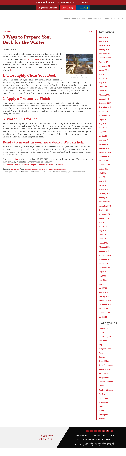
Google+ (36, 165)
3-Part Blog (104, 338)
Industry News (105, 376)
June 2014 (103, 285)
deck (12, 70)
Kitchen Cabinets (106, 389)
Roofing (102, 414)
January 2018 (104, 151)
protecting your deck (41, 170)
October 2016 (105, 214)
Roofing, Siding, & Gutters (70, 18)
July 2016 (103, 226)
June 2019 (103, 79)
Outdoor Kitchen (106, 397)
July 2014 (103, 281)
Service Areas (82, 448)
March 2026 (104, 37)
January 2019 (104, 100)
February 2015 (105, 251)
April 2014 (103, 293)
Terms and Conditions (103, 448)
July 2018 (103, 125)
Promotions (104, 406)
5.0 (55, 2)
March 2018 (104, 142)
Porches (102, 402)
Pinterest (27, 165)
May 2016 (103, 235)
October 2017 (104, 163)
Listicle (102, 393)
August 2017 (104, 172)
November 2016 (105, 209)
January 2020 (105, 50)
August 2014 (104, 277)
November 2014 (105, 264)
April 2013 (103, 323)
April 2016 (103, 239)
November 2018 (105, 109)
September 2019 (106, 66)
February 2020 (105, 45)
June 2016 (103, 231)
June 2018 (103, 130)
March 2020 (104, 41)
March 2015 (104, 247)
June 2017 (103, 180)
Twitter (18, 165)
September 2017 (106, 167)
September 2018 (106, 117)
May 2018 (103, 134)
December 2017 (105, 155)
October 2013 (105, 315)
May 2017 (103, 184)
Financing (83, 8)
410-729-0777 (84, 2)
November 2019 (105, 58)
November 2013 (105, 310)
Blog (101, 351)
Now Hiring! (67, 8)
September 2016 (106, 218)
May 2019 (103, 83)
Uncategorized (105, 423)
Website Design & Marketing (84, 453)
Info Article (104, 381)
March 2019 (104, 92)
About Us (107, 18)
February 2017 (105, 197)
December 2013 (105, 306)
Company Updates (107, 355)
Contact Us (118, 18)
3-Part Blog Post (106, 343)
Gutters (102, 364)
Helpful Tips (15, 170)
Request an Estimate (47, 8)
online (16, 159)
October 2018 (105, 113)
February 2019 (105, 96)
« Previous (7, 31)
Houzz (65, 165)
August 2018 (104, 121)
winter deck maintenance (61, 170)
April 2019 (103, 87)
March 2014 (104, 298)
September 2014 (106, 272)
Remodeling (104, 410)
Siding (101, 418)
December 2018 (105, 104)
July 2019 (103, 75)
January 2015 (104, 256)
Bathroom (103, 347)
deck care (28, 170)
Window (102, 427)
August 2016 (104, 222)
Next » (90, 31)
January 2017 (104, 201)
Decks (101, 360)
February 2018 (105, 146)
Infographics (104, 385)
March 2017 (104, 193)
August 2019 (104, 71)
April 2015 (103, 243)
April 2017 (103, 188)
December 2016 (105, 205)
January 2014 (104, 302)
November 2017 (105, 159)
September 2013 (106, 319)
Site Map (91, 448)
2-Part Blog (104, 334)
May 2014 (103, 289)
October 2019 (105, 62)
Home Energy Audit (108, 372)
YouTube (54, 165)
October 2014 (105, 268)
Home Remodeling (92, 18)
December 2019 (105, 54)
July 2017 (103, 176)
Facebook (10, 165)
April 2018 (103, 138)
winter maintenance (33, 59)
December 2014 (105, 260)
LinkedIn (45, 165)
